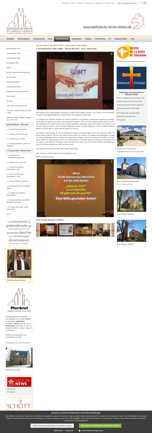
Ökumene (10, 101)
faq (8, 222)
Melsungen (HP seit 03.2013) (129, 108)
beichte (25, 232)
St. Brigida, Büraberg (126, 214)
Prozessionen (11, 96)
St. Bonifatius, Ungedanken (129, 181)
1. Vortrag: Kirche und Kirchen (17, 129)
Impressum (99, 3)
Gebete (9, 68)
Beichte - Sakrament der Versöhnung (18, 72)
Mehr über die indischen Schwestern (132, 61)
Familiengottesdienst (13, 82)
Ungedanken (77, 39)
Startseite (65, 3)
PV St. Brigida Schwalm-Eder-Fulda (132, 98)
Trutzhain (122, 120)
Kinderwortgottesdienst (14, 87)
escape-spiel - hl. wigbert (19, 243)
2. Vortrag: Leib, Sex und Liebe (17, 134)
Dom (50, 39)
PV (110, 39)
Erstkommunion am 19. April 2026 (131, 151)
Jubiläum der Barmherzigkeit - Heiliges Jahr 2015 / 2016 (19, 119)
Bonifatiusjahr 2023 (13, 63)
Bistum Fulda (109, 3)
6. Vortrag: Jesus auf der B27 (17, 162)
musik (10, 237)
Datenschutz (89, 3)
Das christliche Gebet (46, 157)
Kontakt (73, 3)
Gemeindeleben (62, 39)
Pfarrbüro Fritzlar (14, 370)
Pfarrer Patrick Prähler (17, 280)
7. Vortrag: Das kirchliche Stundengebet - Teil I (15, 168)
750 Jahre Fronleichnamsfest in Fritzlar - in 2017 (19, 112)
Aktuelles (10, 39)
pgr (30, 225)
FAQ (132, 39)
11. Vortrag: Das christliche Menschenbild (16, 194)
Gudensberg (100, 39)
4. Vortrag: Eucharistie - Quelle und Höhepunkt (18, 145)
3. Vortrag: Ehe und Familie (16, 139)
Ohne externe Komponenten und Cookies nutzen (52, 426)
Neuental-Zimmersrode (127, 116)
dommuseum (19, 240)
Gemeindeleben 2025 (13, 48)
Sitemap (80, 3)
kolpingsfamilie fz (20, 221)
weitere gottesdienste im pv (19, 229)
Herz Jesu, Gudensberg (127, 149)
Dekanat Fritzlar (121, 39)
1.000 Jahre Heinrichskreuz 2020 (17, 106)
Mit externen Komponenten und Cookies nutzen (100, 426)
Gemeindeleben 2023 (13, 58)
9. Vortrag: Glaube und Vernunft (18, 181)
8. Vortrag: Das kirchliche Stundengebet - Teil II (15, 175)
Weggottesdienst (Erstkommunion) (17, 91)
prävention (13, 232)
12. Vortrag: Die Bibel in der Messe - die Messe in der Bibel (19, 201)
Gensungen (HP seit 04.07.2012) (130, 101)
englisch (12, 392)
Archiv (8, 214)
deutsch (12, 389)
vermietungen (22, 236)
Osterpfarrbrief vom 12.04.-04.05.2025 (17, 343)
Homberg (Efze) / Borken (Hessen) (131, 105)
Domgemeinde (39, 39)
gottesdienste (16, 226)
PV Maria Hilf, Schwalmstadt (129, 113)
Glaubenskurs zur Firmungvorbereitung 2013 (16, 156)
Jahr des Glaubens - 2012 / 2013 (17, 124)
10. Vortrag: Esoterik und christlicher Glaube (19, 187)
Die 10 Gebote (11, 77)
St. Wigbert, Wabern (126, 244)
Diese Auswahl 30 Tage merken (92, 430)
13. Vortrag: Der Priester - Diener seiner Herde (17, 208)
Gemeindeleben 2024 (13, 53)
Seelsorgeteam (24, 39)
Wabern (89, 39)
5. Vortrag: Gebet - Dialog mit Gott (19, 150)
